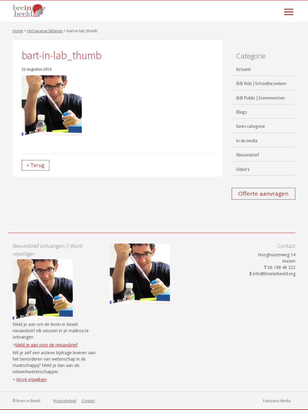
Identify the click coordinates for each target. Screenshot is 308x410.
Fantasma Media (277, 400)
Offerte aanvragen (263, 193)
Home (18, 30)
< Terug (35, 165)
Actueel (243, 69)
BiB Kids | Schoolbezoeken (261, 83)
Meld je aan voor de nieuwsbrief (46, 345)
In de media (246, 141)
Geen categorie (250, 126)
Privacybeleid (64, 400)
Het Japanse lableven (45, 30)
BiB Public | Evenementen (260, 98)
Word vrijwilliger (31, 379)
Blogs (241, 112)
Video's (243, 169)
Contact (88, 400)
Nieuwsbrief (247, 155)
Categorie (251, 56)
